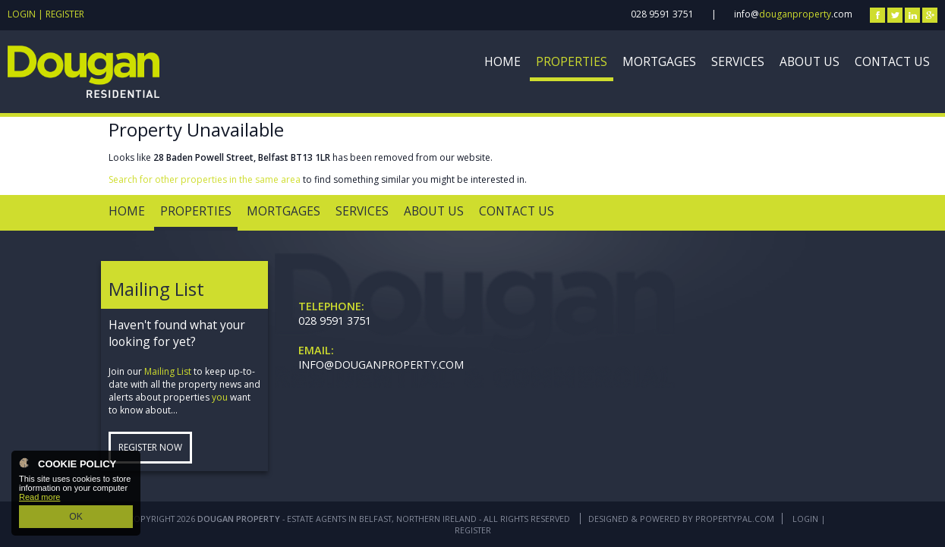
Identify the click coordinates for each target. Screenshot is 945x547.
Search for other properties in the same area (205, 179)
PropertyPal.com (734, 518)
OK (76, 517)
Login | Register (46, 14)
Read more (39, 499)
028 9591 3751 (662, 14)
